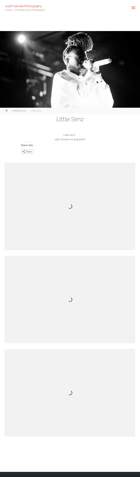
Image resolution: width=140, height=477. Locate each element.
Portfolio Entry (19, 111)
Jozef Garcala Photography (23, 6)
